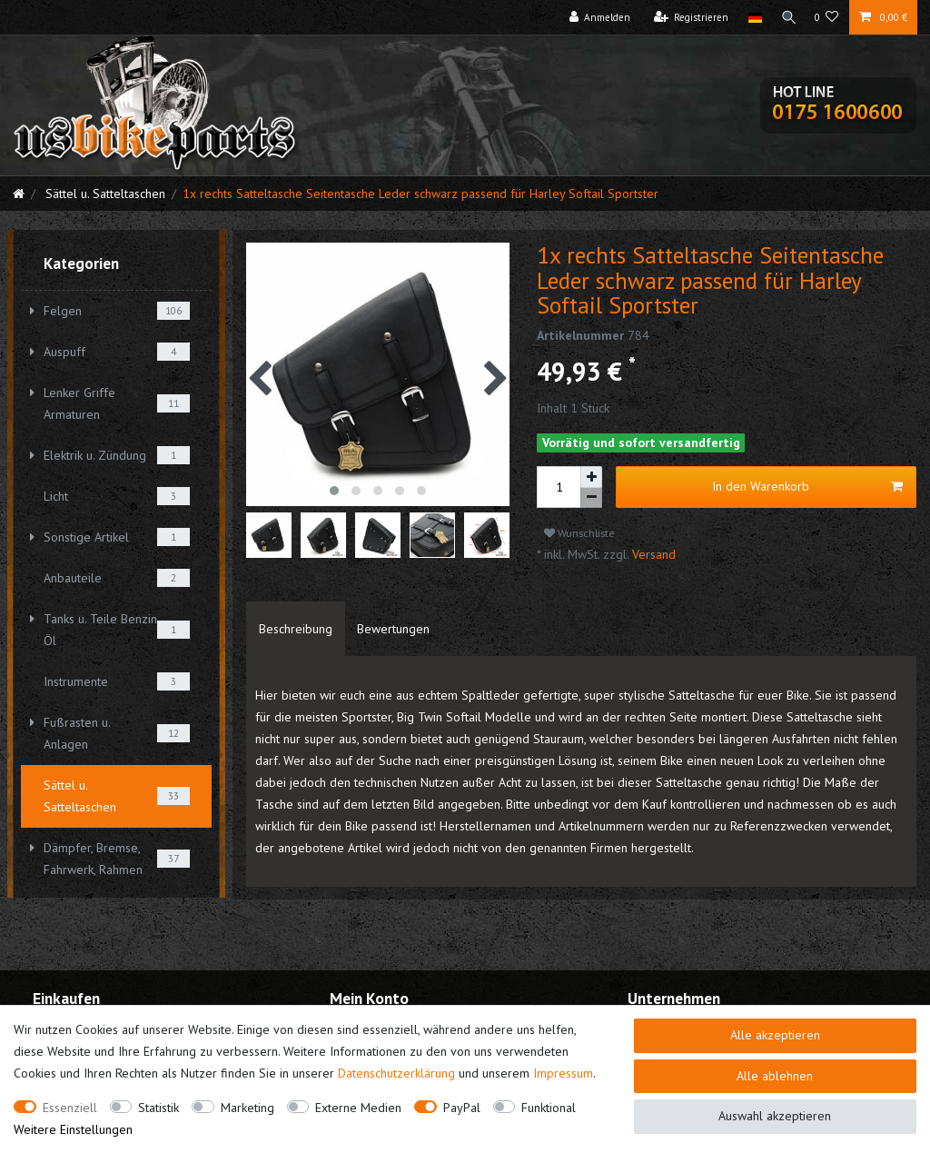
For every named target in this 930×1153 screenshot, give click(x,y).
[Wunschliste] (827, 17)
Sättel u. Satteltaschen (103, 193)
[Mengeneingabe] (558, 487)
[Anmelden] (596, 17)
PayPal (461, 1107)
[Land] (750, 17)
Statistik (158, 1107)
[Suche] (786, 17)
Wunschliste (579, 533)
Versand (652, 554)
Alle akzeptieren (775, 1035)
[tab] (295, 628)
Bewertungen (393, 629)
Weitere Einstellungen (73, 1129)
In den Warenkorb (808, 486)
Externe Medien (358, 1107)
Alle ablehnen (775, 1076)
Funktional (548, 1107)
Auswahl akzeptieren (774, 1116)
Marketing (247, 1107)
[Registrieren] (687, 17)
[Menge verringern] (591, 498)
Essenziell (70, 1107)
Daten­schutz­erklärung (396, 1073)
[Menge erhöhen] (591, 477)
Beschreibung (295, 629)
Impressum (563, 1073)
